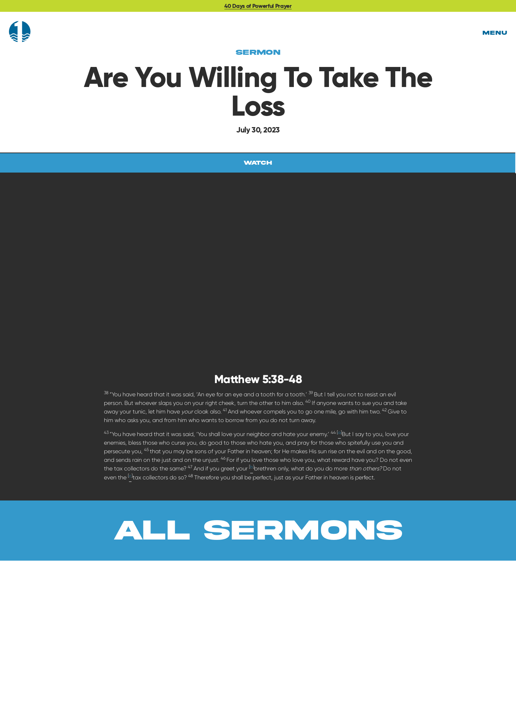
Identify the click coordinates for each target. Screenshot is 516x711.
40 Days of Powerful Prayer (258, 6)
